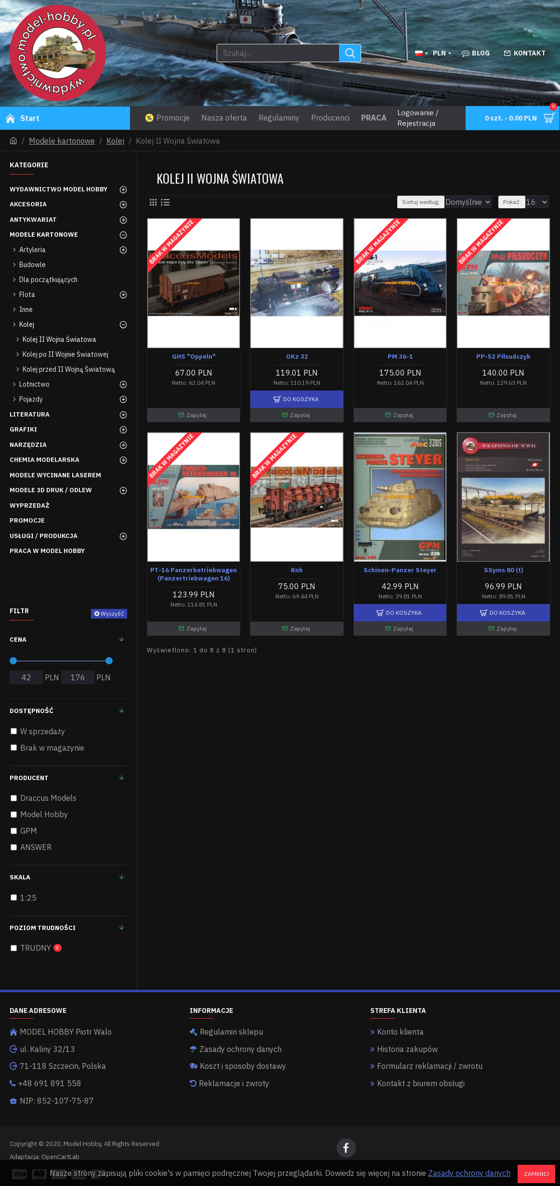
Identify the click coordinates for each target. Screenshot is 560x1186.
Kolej (115, 141)
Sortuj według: (404, 201)
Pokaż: (516, 201)
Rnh (297, 570)
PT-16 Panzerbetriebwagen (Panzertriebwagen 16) (193, 574)
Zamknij (536, 1173)
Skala (20, 877)
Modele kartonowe (62, 141)
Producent (29, 778)
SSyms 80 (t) (503, 570)
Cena (18, 639)
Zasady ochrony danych (469, 1173)
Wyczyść (112, 613)
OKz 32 (297, 357)
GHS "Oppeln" (194, 357)
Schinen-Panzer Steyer (400, 570)
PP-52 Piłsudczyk (503, 357)
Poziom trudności (43, 928)
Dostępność (31, 711)
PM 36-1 (400, 357)
